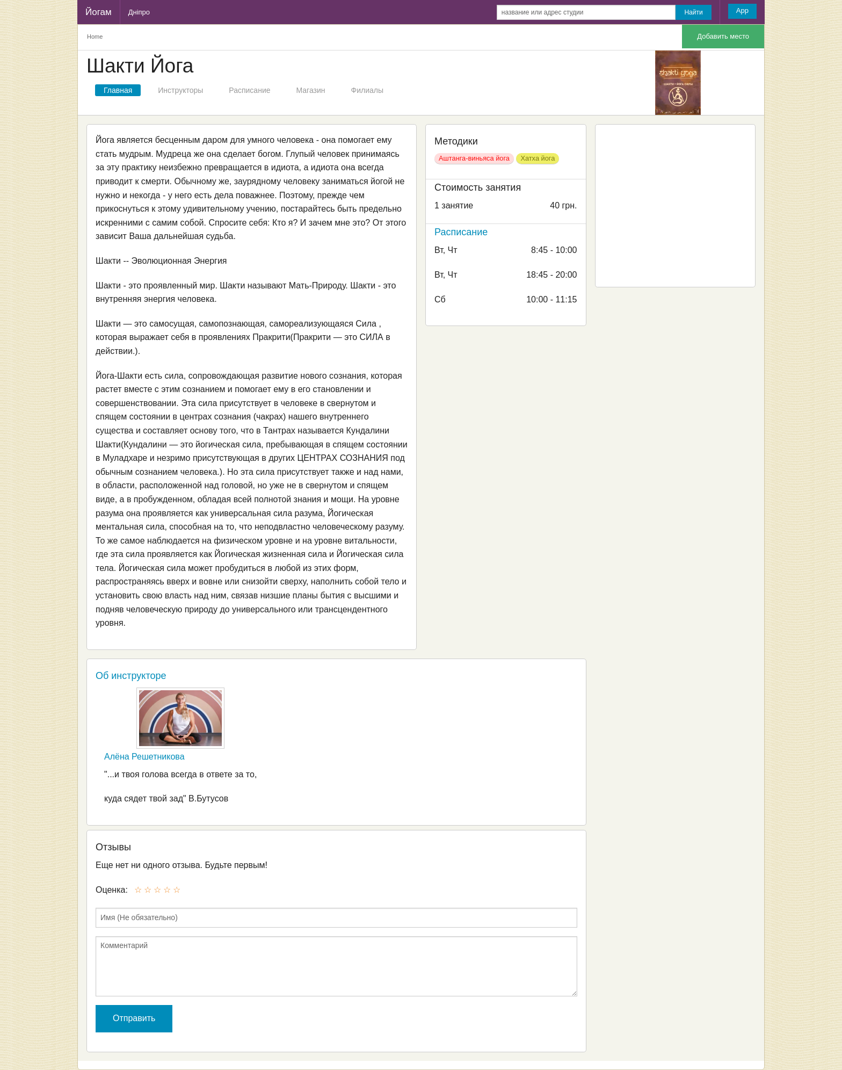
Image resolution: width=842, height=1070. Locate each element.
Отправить (134, 1018)
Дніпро (139, 12)
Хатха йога (537, 158)
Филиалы (367, 90)
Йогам (98, 12)
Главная (118, 90)
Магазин (310, 90)
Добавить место (723, 36)
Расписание (249, 90)
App (742, 10)
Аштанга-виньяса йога (474, 158)
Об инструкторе (131, 675)
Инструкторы (180, 90)
